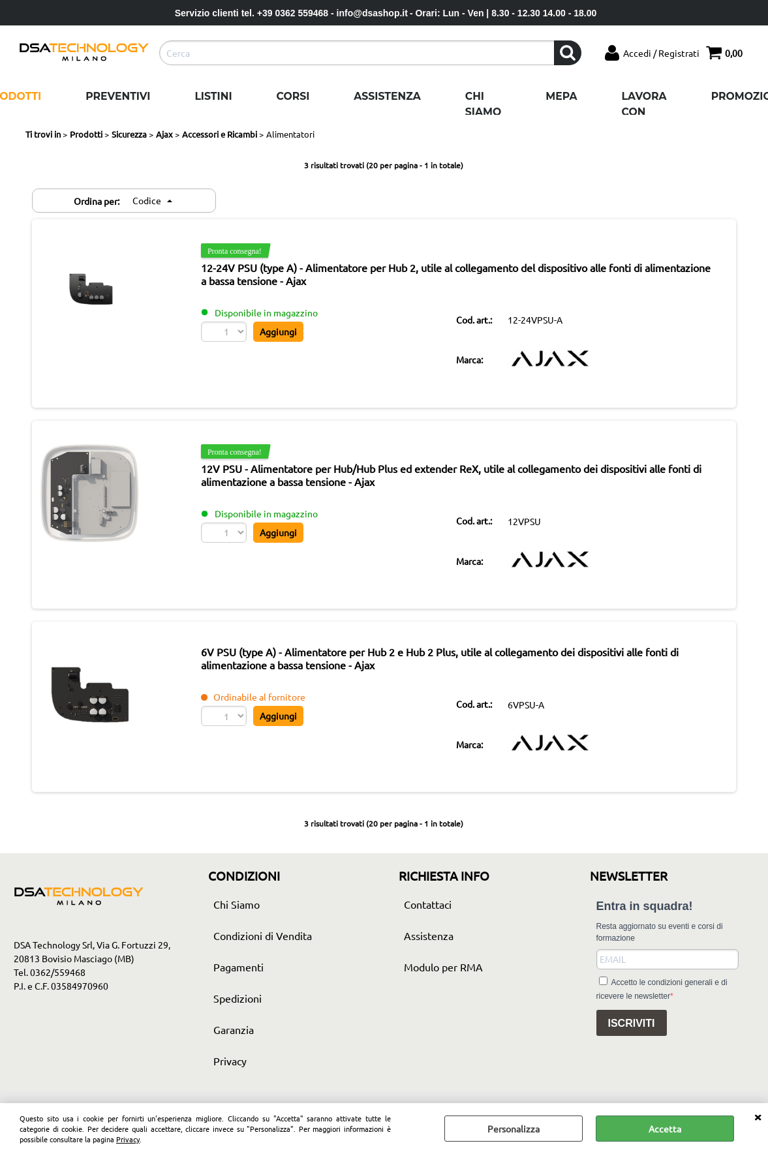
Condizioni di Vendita (262, 948)
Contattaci (428, 917)
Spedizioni (237, 1011)
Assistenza (387, 96)
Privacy (128, 1139)
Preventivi (117, 96)
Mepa (561, 96)
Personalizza (513, 1128)
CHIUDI (757, 1116)
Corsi (293, 96)
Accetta (665, 1128)
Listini (213, 96)
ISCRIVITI (631, 1036)
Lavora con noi (644, 111)
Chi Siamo (483, 104)
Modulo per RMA (443, 979)
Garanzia (233, 1042)
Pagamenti (238, 979)
